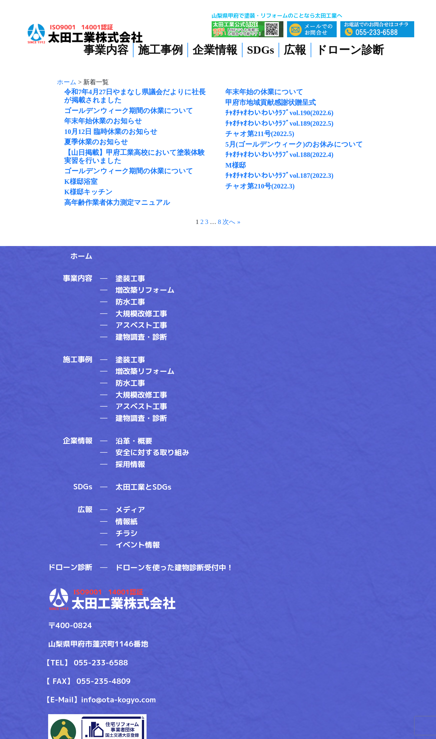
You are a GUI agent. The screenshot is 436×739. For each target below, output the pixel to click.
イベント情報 (137, 545)
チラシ (126, 533)
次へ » (231, 221)
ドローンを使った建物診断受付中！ (174, 567)
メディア (130, 509)
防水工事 (130, 302)
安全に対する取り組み (152, 452)
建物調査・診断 (141, 337)
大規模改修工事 (141, 313)
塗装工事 (130, 278)
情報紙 (126, 521)
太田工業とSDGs (143, 487)
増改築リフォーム (144, 290)
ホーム (81, 256)
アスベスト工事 (141, 325)
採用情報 (130, 464)
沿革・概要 (133, 441)
